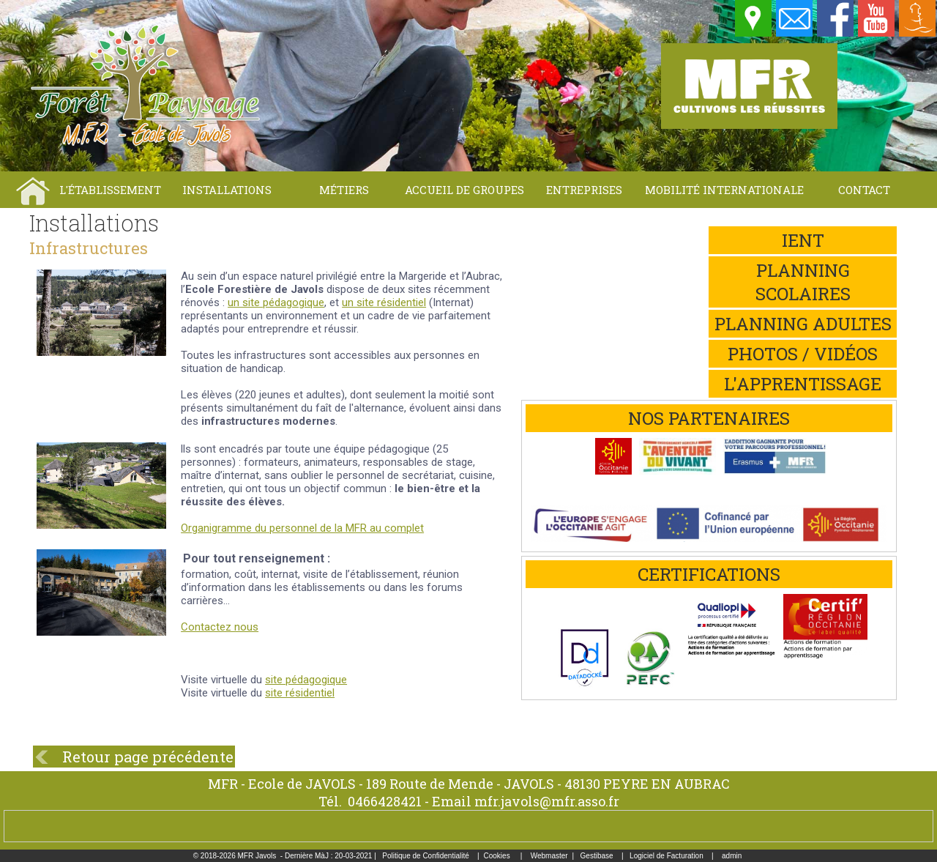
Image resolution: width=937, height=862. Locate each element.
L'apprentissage (802, 383)
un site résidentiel (384, 302)
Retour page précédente (148, 756)
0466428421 (385, 801)
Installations (227, 189)
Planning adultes (803, 323)
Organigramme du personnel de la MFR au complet (302, 528)
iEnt (803, 240)
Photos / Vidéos (803, 353)
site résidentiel (300, 692)
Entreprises (584, 189)
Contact (864, 189)
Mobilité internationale (724, 189)
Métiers (344, 189)
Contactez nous (219, 627)
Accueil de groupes (464, 189)
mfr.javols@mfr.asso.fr (546, 801)
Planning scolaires (803, 282)
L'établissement (110, 189)
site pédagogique (306, 679)
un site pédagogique (276, 302)
